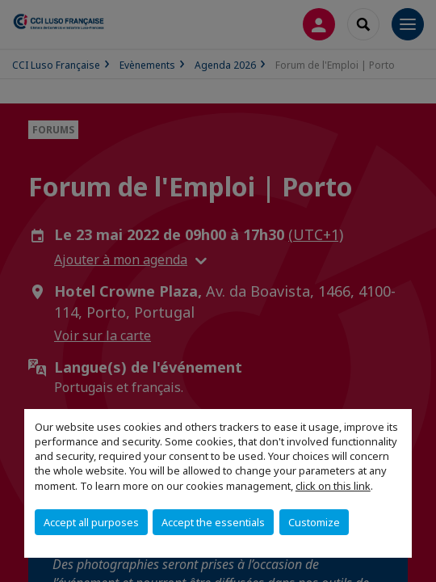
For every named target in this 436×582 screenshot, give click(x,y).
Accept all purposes (91, 522)
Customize (314, 522)
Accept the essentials (213, 522)
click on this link (333, 486)
